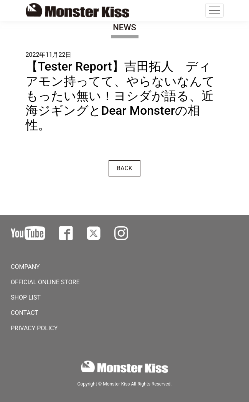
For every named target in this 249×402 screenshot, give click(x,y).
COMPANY (25, 266)
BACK (124, 168)
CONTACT (24, 312)
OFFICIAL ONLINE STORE (45, 282)
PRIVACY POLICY (34, 328)
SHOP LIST (26, 297)
